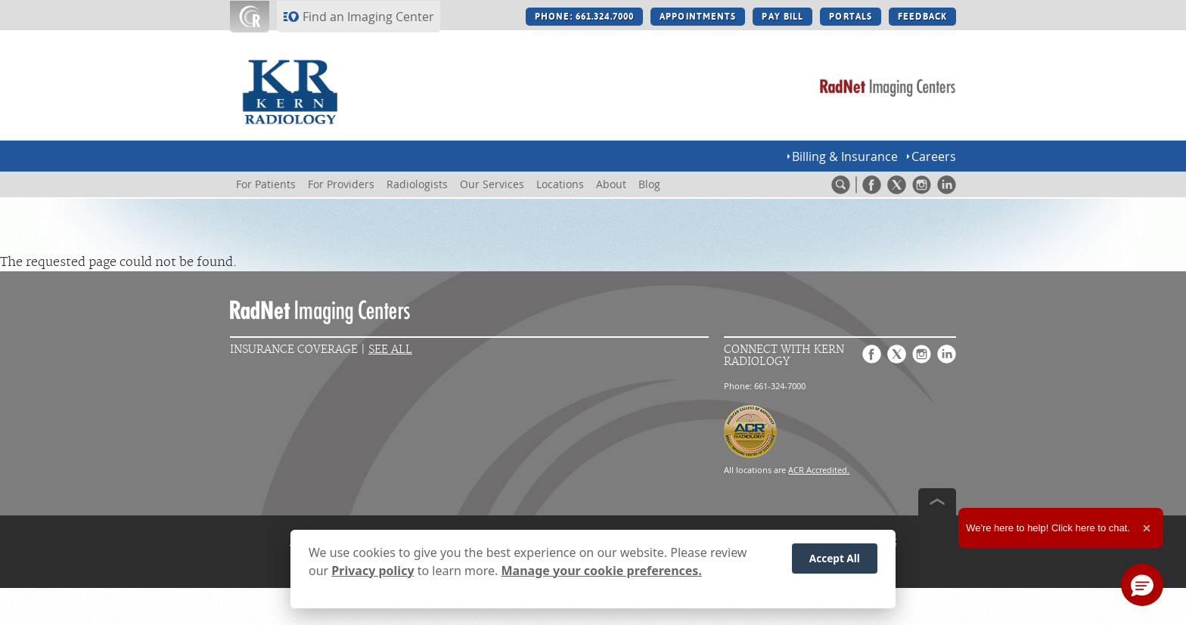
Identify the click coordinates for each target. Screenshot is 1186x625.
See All (390, 349)
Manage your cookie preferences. (601, 570)
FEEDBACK (922, 16)
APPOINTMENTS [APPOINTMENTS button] (698, 16)
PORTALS (850, 16)
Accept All (834, 558)
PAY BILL (782, 16)
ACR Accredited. (818, 469)
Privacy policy (372, 570)
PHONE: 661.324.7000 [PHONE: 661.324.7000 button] (584, 16)
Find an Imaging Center (368, 16)
